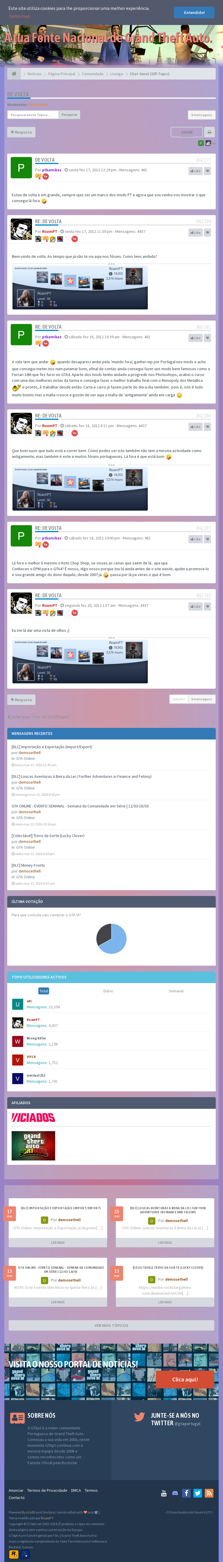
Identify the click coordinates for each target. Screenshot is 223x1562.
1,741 (53, 1081)
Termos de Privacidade (47, 1490)
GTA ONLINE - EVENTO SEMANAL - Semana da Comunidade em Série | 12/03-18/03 (80, 806)
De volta (18, 94)
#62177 (204, 160)
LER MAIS (58, 1242)
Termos (91, 1490)
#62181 (204, 327)
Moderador (38, 104)
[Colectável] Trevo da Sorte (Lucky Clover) (48, 835)
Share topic (187, 134)
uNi (29, 1001)
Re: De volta (48, 221)
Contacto (17, 1497)
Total (43, 991)
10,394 (54, 1006)
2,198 (53, 1044)
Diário (108, 991)
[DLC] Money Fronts (28, 865)
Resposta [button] (21, 132)
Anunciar (16, 1490)
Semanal (176, 991)
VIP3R (31, 1057)
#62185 (204, 528)
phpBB (30, 1512)
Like (195, 171)
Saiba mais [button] (19, 16)
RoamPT (33, 1020)
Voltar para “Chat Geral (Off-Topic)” (39, 716)
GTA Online (25, 758)
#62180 (204, 221)
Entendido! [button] (194, 12)
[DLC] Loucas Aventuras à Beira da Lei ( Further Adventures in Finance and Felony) (82, 776)
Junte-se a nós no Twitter (176, 1419)
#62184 (204, 416)
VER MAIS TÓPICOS (111, 1325)
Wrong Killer (36, 1038)
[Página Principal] (14, 74)
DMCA (76, 1490)
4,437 (53, 1025)
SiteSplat (48, 1512)
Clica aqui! (185, 1379)
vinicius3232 (36, 1075)
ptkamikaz (52, 169)
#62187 (204, 595)
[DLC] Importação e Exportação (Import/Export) (52, 746)
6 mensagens (201, 115)
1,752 (53, 1062)
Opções (179, 699)
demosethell (30, 752)
